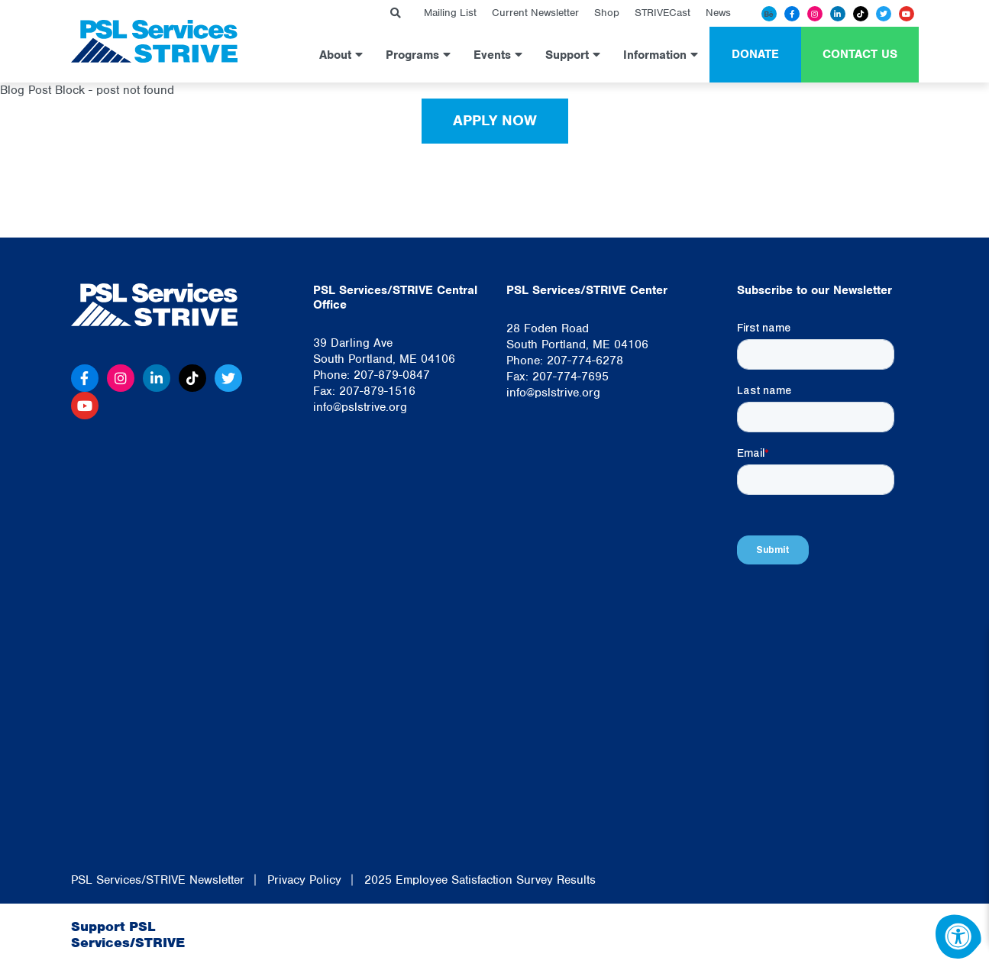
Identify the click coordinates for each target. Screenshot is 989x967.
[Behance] (769, 13)
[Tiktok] (860, 13)
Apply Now (495, 120)
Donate (755, 54)
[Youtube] (906, 13)
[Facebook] (792, 13)
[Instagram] (815, 13)
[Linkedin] (837, 13)
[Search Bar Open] (395, 13)
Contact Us (860, 54)
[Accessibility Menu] (958, 936)
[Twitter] (883, 13)
